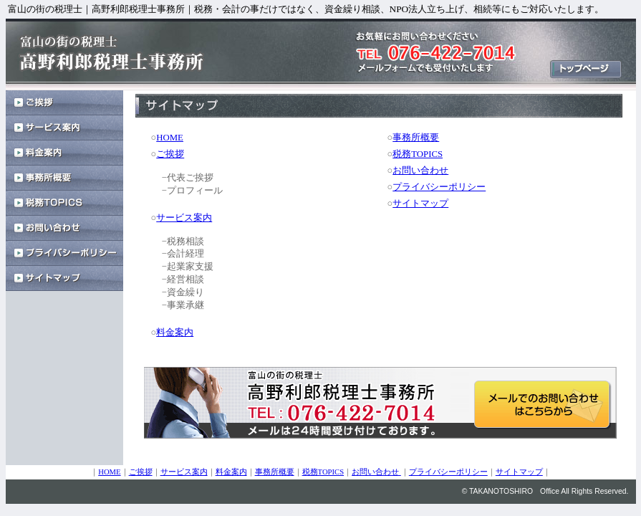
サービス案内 (184, 218)
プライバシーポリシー (439, 187)
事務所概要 (415, 138)
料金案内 (174, 333)
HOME (169, 138)
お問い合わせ (420, 171)
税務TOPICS (417, 154)
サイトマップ (420, 204)
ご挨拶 (170, 154)
